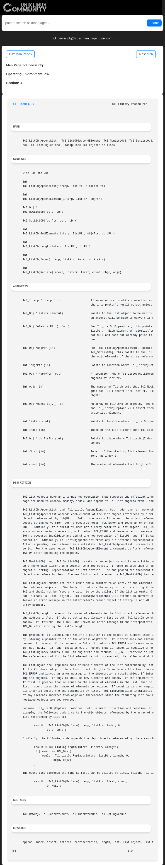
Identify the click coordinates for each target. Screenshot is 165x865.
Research (146, 54)
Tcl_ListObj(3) (22, 104)
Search (154, 23)
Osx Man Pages (20, 54)
